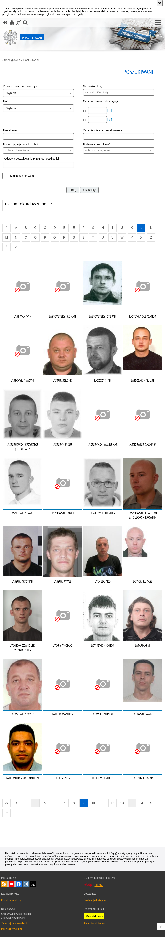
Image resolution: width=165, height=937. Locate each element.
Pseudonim (10, 130)
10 (93, 803)
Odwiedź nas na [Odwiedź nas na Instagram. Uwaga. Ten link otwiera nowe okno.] (26, 884)
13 (122, 803)
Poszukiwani (31, 60)
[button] (158, 23)
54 (141, 803)
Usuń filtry (89, 190)
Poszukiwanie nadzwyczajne (20, 86)
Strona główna (11, 60)
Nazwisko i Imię (92, 86)
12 (112, 803)
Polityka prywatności (12, 929)
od (85, 110)
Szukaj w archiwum (22, 175)
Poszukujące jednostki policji (20, 144)
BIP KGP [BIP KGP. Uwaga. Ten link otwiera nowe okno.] (99, 885)
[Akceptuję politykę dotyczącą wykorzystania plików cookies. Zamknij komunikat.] (160, 3)
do (85, 119)
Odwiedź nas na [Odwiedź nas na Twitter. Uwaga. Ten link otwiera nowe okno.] (33, 884)
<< (5, 802)
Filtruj (72, 190)
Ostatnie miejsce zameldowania (102, 130)
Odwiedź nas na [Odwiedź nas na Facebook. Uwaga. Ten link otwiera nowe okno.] (18, 884)
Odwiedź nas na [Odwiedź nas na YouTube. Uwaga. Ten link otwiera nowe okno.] (11, 884)
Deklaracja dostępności (96, 900)
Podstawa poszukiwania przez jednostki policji (31, 158)
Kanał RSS (4, 884)
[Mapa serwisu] (12, 22)
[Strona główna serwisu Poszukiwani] (5, 22)
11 (103, 803)
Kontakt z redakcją (11, 900)
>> (5, 811)
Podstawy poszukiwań (96, 144)
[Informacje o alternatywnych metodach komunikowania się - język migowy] (18, 22)
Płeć (5, 101)
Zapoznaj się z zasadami (14, 923)
